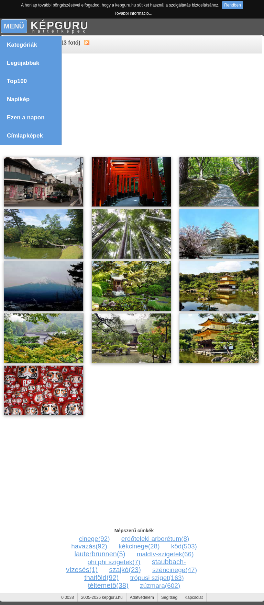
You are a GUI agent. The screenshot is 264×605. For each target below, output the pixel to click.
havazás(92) (89, 546)
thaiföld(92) (101, 577)
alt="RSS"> (86, 42)
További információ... (133, 13)
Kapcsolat (194, 597)
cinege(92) (94, 538)
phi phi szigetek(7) (113, 562)
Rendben (232, 5)
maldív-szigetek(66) (165, 554)
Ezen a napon (26, 117)
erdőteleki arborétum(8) (155, 538)
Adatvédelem (142, 597)
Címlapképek (25, 135)
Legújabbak (23, 63)
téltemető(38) (108, 585)
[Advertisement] (132, 106)
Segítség (169, 597)
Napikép (18, 99)
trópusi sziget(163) (157, 577)
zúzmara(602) (160, 585)
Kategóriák (23, 44)
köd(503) (184, 546)
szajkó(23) (125, 569)
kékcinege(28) (139, 546)
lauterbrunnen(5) (100, 554)
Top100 (17, 81)
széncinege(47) (174, 569)
